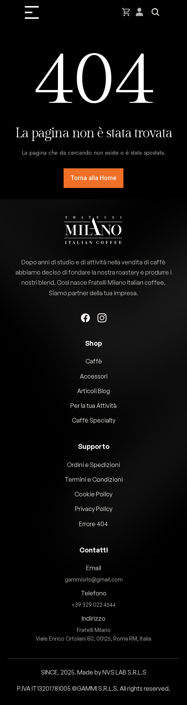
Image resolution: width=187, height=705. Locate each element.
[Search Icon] (155, 12)
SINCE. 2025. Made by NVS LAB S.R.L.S (93, 672)
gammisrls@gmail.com (94, 579)
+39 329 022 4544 (93, 604)
